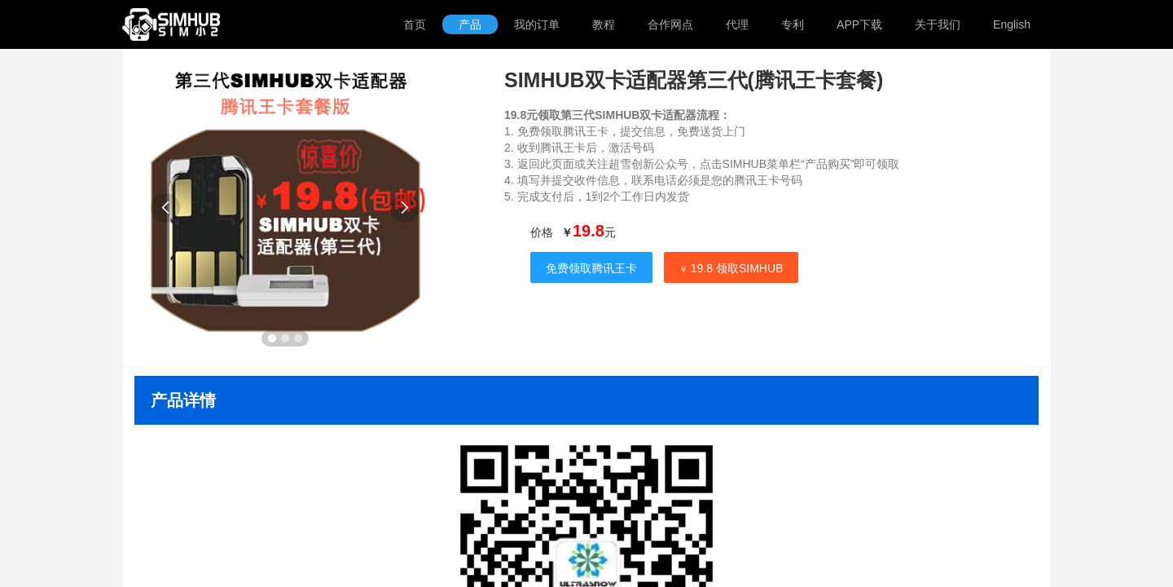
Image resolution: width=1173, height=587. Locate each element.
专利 (792, 24)
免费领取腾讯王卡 (591, 268)
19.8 (588, 231)
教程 (603, 24)
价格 (541, 232)
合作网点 (670, 24)
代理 (737, 24)
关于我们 (937, 24)
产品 (470, 24)
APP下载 (859, 24)
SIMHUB (189, 24)
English (1011, 24)
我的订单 (537, 24)
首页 (414, 24)
